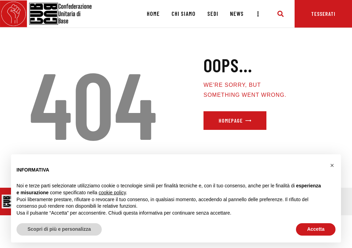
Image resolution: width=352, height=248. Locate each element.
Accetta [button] (315, 229)
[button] (332, 165)
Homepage (231, 120)
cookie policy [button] (112, 192)
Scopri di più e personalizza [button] (59, 229)
